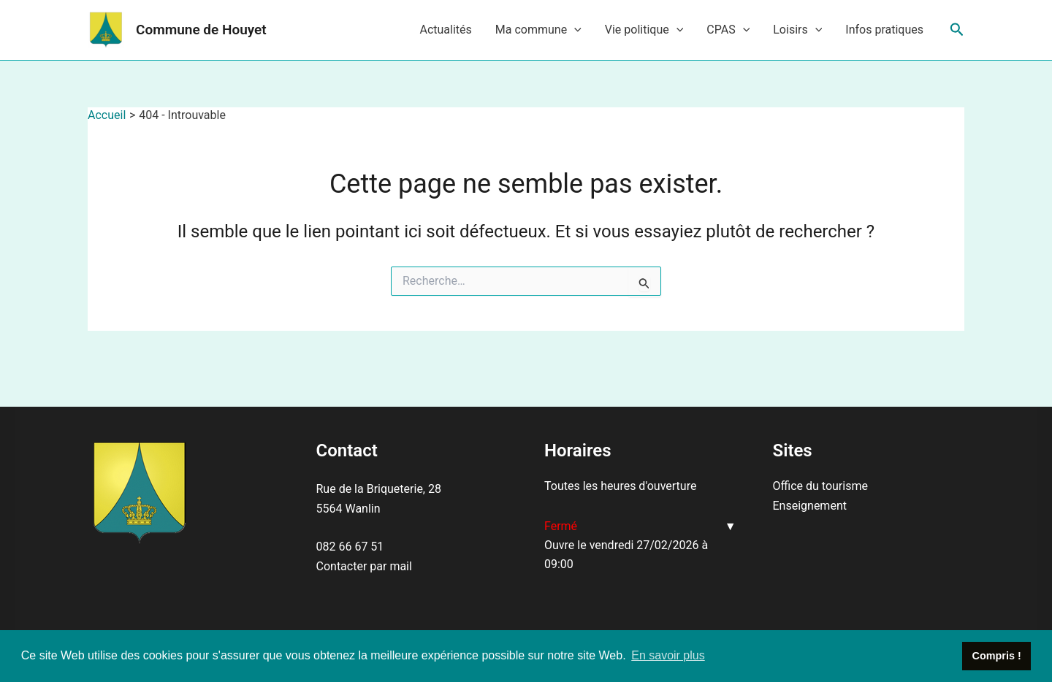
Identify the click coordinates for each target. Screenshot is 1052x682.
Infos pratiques (884, 30)
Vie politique (644, 30)
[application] (574, 30)
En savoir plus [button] (668, 655)
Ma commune (538, 30)
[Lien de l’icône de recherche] (957, 30)
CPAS (728, 30)
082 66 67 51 (350, 546)
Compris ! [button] (996, 656)
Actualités (445, 30)
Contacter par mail (364, 566)
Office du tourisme (820, 486)
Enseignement (810, 506)
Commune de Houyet (201, 29)
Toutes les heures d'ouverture (620, 486)
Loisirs (797, 30)
